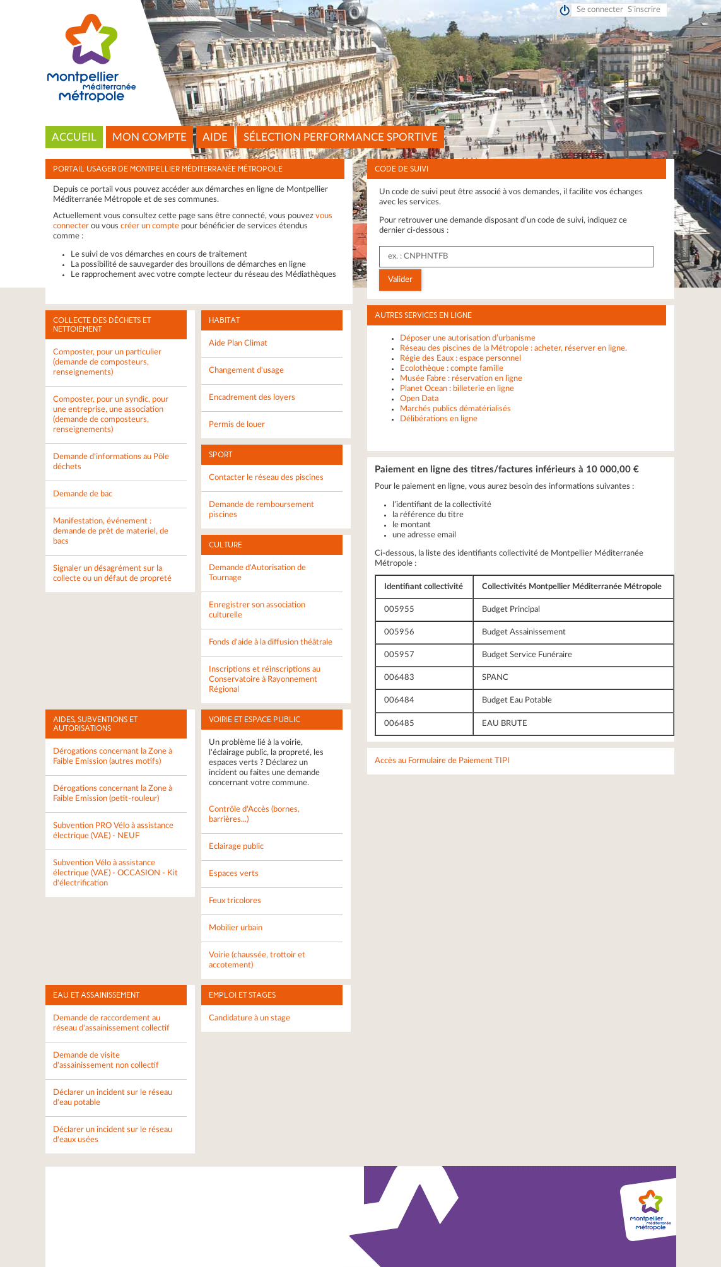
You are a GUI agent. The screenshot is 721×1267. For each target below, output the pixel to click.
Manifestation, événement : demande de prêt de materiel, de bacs (110, 531)
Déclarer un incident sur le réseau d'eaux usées (112, 1135)
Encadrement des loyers (252, 398)
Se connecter (600, 10)
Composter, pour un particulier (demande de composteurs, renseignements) (107, 362)
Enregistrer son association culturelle (257, 610)
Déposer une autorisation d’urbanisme (468, 338)
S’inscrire (644, 10)
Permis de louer (237, 425)
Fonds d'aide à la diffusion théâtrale (270, 642)
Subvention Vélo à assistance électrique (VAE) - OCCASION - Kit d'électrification (115, 873)
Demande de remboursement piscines (261, 510)
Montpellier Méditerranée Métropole (360, 58)
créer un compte (149, 226)
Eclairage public (236, 847)
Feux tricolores (235, 901)
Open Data (419, 399)
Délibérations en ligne (439, 419)
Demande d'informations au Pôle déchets (111, 462)
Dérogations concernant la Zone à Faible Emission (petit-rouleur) (112, 794)
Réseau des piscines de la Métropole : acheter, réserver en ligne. (513, 348)
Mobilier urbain (235, 928)
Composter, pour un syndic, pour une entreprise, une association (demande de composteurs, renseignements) (110, 414)
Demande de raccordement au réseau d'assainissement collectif (111, 1023)
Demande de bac (82, 494)
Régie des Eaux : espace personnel (460, 358)
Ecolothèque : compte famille (451, 369)
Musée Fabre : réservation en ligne (461, 379)
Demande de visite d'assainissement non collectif (106, 1060)
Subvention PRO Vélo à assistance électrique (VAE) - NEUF (113, 831)
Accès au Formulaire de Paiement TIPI (442, 761)
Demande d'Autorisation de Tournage (257, 573)
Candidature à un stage (249, 1018)
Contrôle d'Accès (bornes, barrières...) (254, 814)
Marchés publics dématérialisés (455, 409)
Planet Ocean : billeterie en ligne (457, 389)
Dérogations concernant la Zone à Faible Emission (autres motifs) (112, 756)
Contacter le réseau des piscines (266, 478)
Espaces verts (234, 874)
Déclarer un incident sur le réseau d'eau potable (112, 1098)
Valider (400, 280)
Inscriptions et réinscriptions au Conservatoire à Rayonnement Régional (264, 679)
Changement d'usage (246, 370)
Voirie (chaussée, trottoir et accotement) (257, 960)
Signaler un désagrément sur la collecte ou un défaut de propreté (112, 573)
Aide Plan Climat (238, 343)
